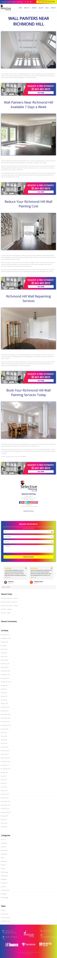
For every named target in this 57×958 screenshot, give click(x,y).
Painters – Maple (6, 613)
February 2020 (5, 663)
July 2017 (4, 776)
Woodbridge (5, 897)
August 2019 (5, 685)
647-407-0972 (47, 931)
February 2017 (5, 794)
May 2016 (4, 827)
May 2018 (4, 740)
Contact (53, 8)
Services (34, 8)
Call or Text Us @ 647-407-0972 (46, 1)
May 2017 (4, 783)
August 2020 (5, 642)
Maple (3, 865)
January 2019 (5, 711)
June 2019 (4, 692)
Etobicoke (4, 854)
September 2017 (6, 769)
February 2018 (5, 750)
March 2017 (5, 790)
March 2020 (5, 660)
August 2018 (5, 729)
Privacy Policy (28, 954)
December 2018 (6, 714)
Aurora (4, 839)
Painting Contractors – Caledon (10, 598)
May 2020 (4, 653)
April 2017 (4, 787)
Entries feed (5, 914)
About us (27, 8)
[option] (12, 944)
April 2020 (4, 656)
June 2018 (4, 736)
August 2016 (5, 816)
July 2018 (4, 732)
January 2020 (5, 667)
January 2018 (5, 754)
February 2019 (5, 707)
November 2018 (6, 718)
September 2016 (6, 812)
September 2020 (6, 638)
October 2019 (5, 678)
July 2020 (4, 645)
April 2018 (4, 743)
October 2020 (5, 634)
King (3, 857)
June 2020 (4, 649)
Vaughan (4, 894)
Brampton (4, 843)
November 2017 (6, 761)
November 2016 (6, 805)
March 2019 (5, 703)
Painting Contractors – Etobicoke (10, 605)
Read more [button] (7, 577)
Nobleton (4, 879)
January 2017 (5, 798)
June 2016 (4, 823)
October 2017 (5, 765)
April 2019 (4, 700)
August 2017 (5, 772)
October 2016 (5, 808)
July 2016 (4, 819)
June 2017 (4, 779)
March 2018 (5, 747)
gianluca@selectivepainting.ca (49, 937)
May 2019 (4, 696)
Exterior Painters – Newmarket (9, 602)
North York (5, 883)
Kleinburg (4, 861)
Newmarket (5, 875)
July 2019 (4, 689)
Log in (3, 910)
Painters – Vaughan (7, 609)
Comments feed (6, 917)
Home (20, 8)
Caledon (4, 847)
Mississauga (5, 872)
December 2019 (6, 671)
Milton (3, 868)
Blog (46, 8)
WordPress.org (5, 921)
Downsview (5, 850)
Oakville (4, 886)
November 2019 (6, 674)
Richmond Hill (4, 266)
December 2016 (6, 801)
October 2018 (5, 721)
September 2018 (6, 725)
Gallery (41, 8)
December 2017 (6, 758)
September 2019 (6, 682)
